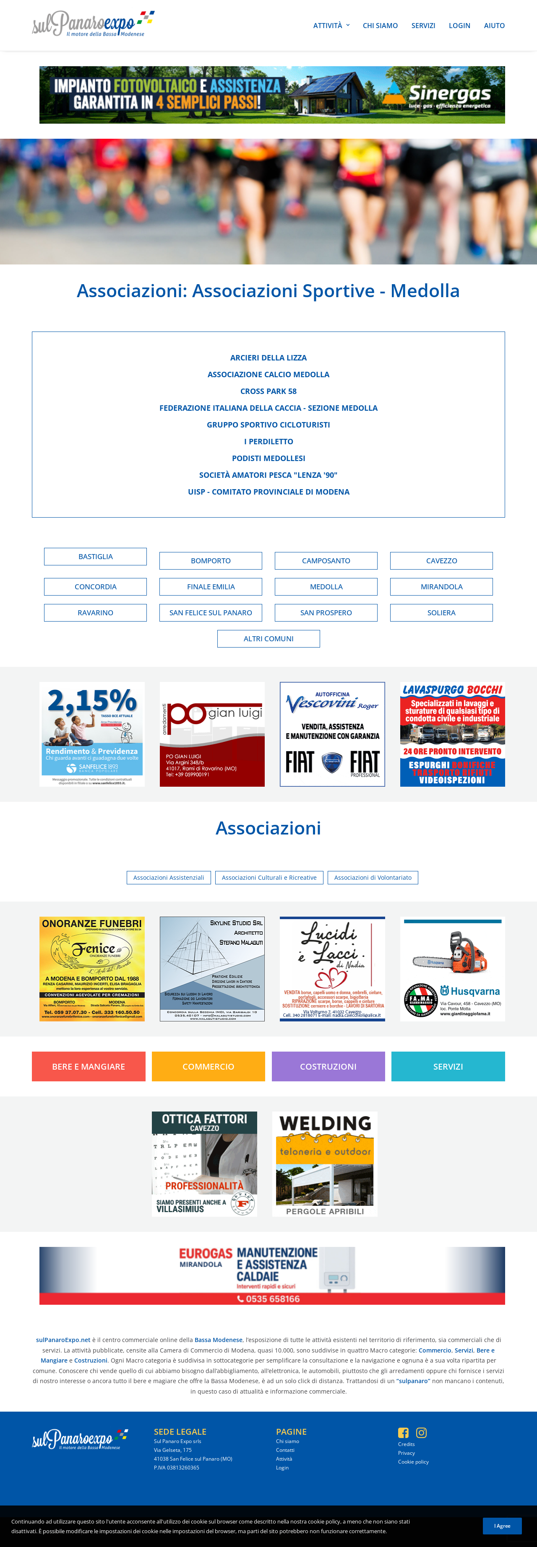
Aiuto (494, 25)
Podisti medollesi (268, 458)
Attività (331, 25)
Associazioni (129, 290)
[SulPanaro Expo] (93, 25)
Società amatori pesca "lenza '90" (268, 475)
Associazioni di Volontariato (373, 877)
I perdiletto (268, 441)
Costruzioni (328, 1066)
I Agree (502, 1535)
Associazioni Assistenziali (168, 877)
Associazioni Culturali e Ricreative (269, 877)
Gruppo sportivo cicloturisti (268, 425)
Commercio (208, 1066)
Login (460, 25)
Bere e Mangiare (88, 1066)
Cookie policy (413, 1461)
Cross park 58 (268, 391)
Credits (406, 1444)
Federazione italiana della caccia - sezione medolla (268, 408)
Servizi (423, 25)
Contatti (285, 1450)
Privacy (406, 1452)
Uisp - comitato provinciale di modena (268, 492)
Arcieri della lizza (268, 357)
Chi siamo (380, 25)
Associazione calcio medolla (268, 374)
